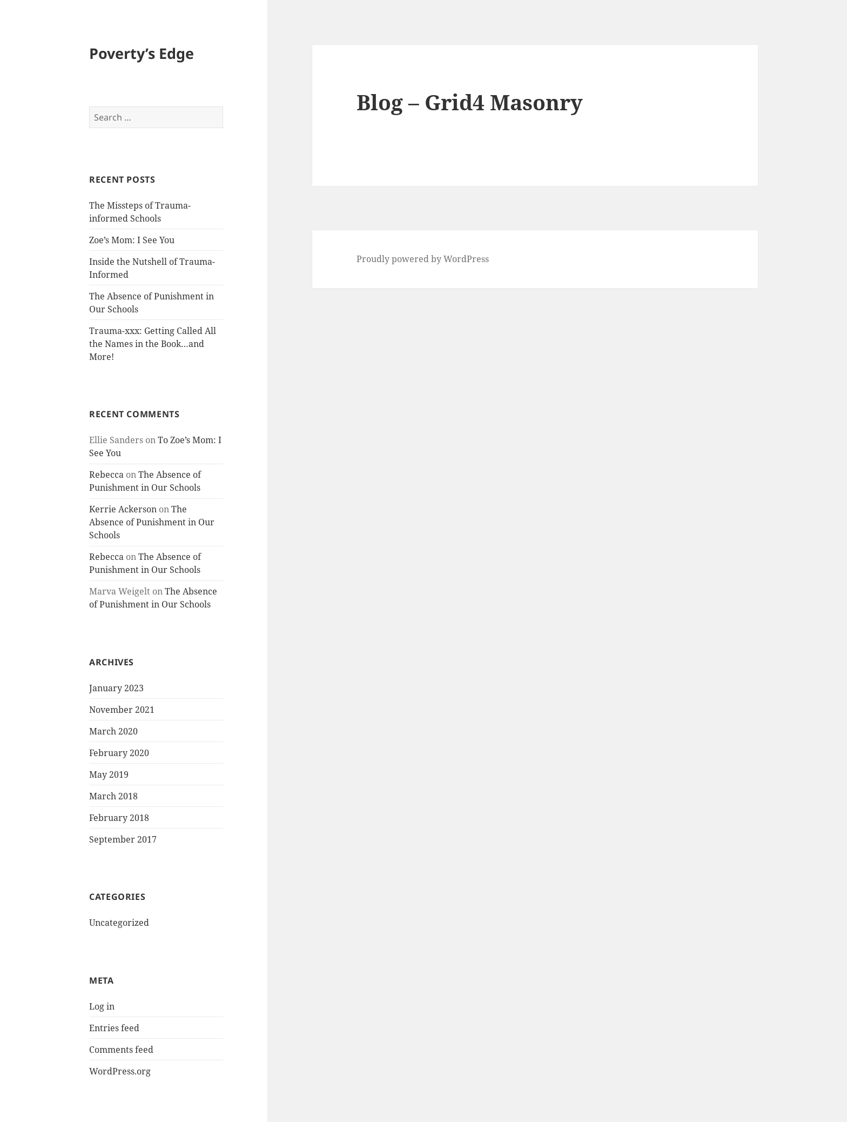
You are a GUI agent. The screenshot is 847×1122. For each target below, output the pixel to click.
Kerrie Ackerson (123, 509)
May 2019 (109, 774)
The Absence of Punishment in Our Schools (151, 522)
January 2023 (116, 688)
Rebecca (106, 474)
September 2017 (123, 839)
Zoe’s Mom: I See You (131, 240)
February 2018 (119, 818)
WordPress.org (120, 1071)
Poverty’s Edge (141, 53)
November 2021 (121, 710)
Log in (102, 1006)
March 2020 (113, 731)
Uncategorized (119, 923)
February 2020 (119, 753)
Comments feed (121, 1050)
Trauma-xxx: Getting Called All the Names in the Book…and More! (152, 344)
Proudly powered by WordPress (423, 259)
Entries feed (114, 1028)
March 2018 (113, 796)
